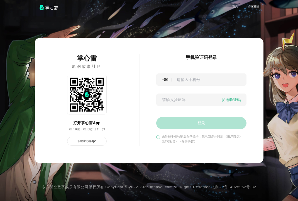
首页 (235, 6)
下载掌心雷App (86, 141)
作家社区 (253, 6)
